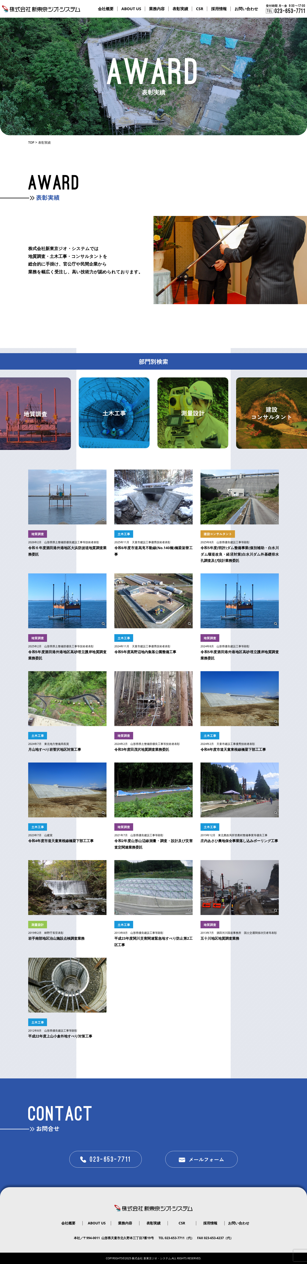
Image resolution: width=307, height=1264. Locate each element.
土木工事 (123, 533)
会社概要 (106, 8)
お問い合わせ (246, 8)
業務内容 (157, 8)
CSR (199, 8)
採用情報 (219, 8)
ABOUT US (131, 8)
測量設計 (37, 924)
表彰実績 (180, 8)
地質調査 (37, 533)
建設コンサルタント (218, 533)
